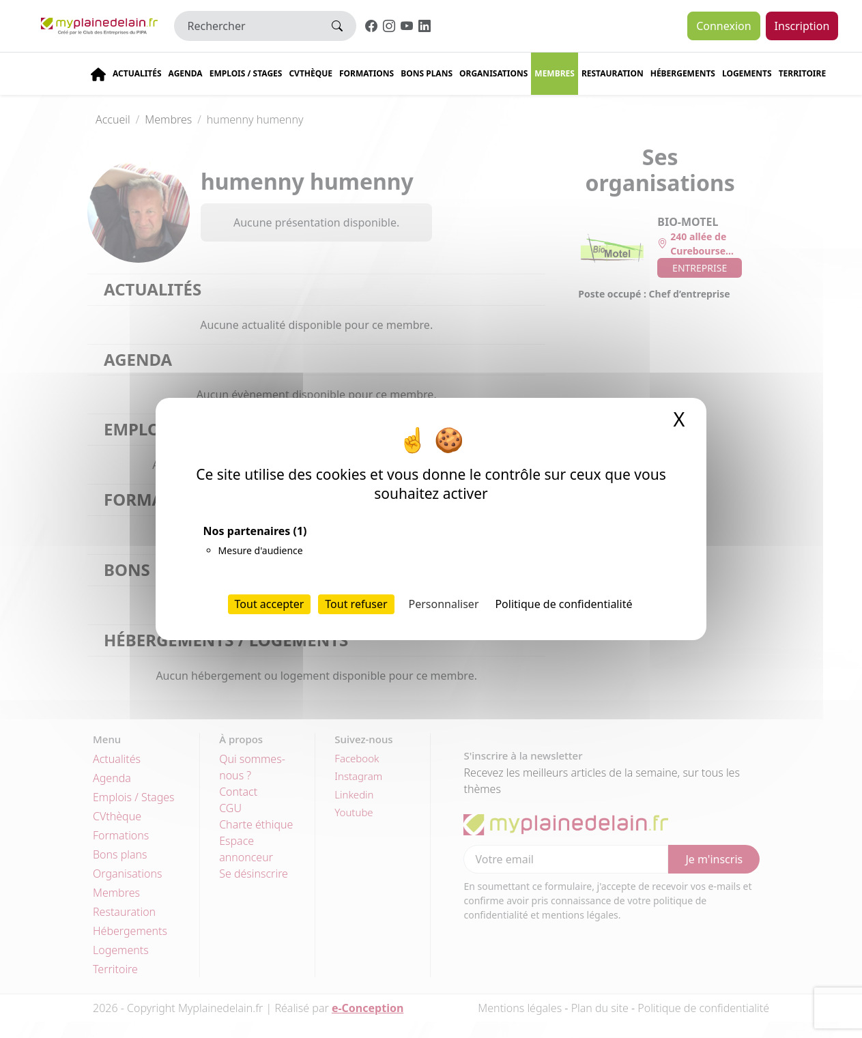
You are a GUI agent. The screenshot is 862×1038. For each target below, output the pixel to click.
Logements (747, 73)
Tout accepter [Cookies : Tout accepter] (269, 603)
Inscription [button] (802, 25)
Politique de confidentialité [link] (563, 603)
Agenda (186, 73)
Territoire (803, 73)
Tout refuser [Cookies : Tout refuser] (356, 603)
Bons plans (426, 73)
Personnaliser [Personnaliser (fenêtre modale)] (444, 603)
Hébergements (682, 73)
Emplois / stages (246, 73)
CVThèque (310, 73)
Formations (366, 73)
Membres (554, 73)
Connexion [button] (723, 25)
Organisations (493, 73)
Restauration (612, 73)
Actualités (137, 73)
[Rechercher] (246, 26)
